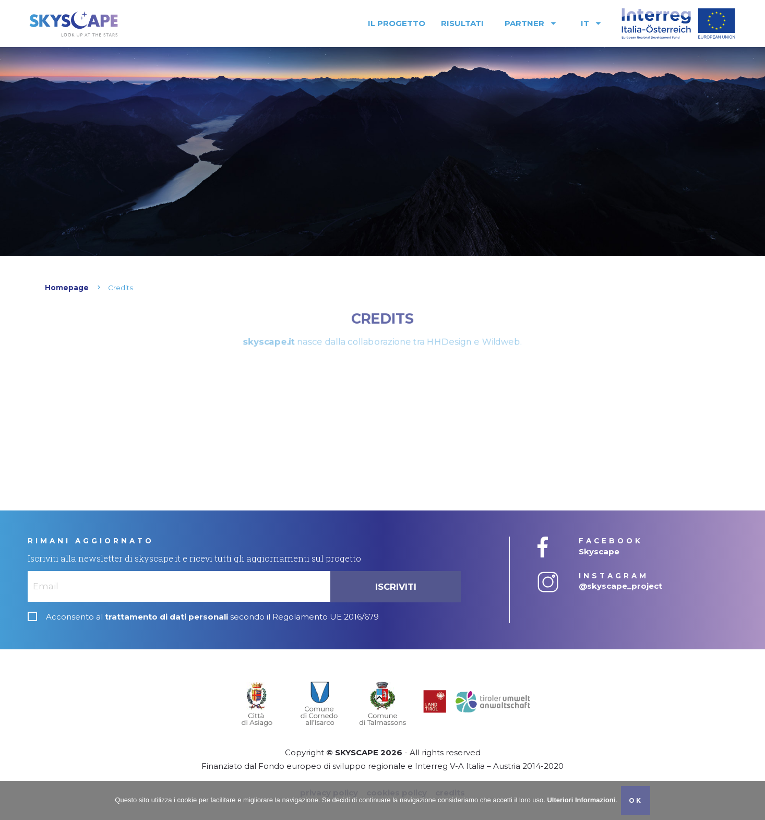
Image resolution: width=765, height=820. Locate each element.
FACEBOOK (611, 541)
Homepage (67, 287)
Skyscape (599, 551)
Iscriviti (395, 586)
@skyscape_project (620, 586)
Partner (532, 23)
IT (593, 23)
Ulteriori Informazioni (581, 800)
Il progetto (396, 23)
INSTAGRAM (614, 576)
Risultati (462, 23)
